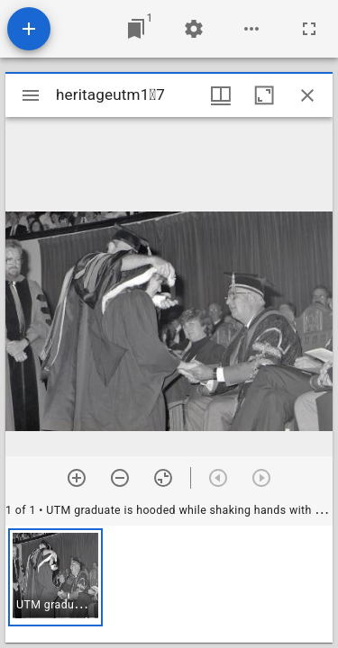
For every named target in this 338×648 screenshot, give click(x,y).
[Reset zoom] (163, 478)
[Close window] (307, 95)
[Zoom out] (120, 478)
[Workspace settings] (193, 28)
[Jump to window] (136, 28)
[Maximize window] (264, 95)
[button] (55, 577)
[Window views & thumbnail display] (220, 95)
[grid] (169, 584)
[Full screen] (309, 28)
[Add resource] (28, 28)
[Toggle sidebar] (30, 95)
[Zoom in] (76, 478)
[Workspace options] (251, 28)
